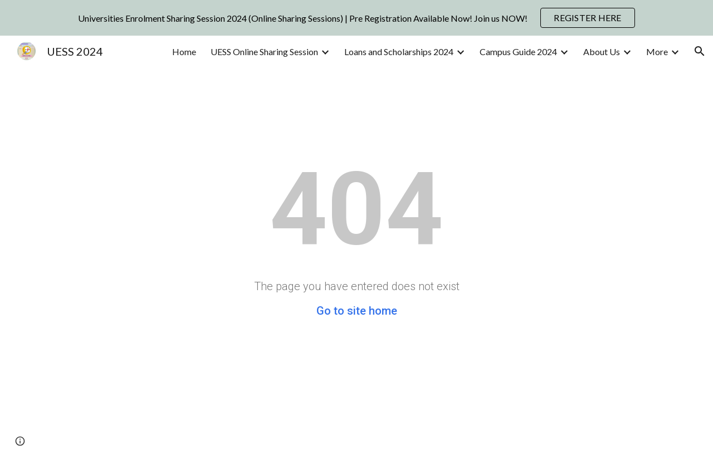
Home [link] (184, 51)
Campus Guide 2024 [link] (518, 51)
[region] (356, 18)
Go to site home (356, 310)
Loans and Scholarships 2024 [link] (398, 51)
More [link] (657, 51)
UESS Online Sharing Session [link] (264, 51)
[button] (699, 51)
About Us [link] (601, 51)
